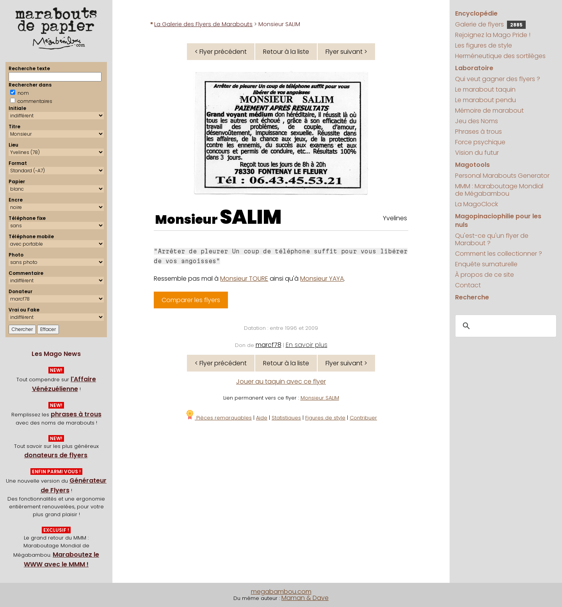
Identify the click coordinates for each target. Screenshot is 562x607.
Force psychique (480, 142)
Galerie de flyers (490, 24)
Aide (261, 417)
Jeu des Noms (476, 121)
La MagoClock (476, 204)
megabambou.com (281, 591)
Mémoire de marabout (489, 110)
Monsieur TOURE (244, 278)
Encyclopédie (476, 13)
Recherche (472, 297)
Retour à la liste (286, 51)
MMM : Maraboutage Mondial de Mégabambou (499, 190)
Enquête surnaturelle (486, 264)
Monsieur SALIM (320, 398)
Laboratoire (474, 68)
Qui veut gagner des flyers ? (497, 78)
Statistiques (286, 417)
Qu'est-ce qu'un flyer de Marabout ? (491, 239)
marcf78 (268, 344)
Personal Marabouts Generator (502, 175)
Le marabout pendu (485, 100)
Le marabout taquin (485, 89)
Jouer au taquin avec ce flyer (281, 381)
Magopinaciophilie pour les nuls (498, 220)
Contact (468, 285)
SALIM (251, 217)
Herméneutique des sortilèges (500, 55)
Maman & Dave (305, 597)
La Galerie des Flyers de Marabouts (203, 24)
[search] (504, 326)
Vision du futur (477, 152)
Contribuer (363, 417)
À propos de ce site (484, 274)
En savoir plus (306, 344)
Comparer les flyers (191, 300)
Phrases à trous (478, 131)
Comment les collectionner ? (498, 253)
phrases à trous (76, 414)
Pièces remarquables (218, 417)
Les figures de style (483, 45)
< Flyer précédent (221, 51)
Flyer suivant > (346, 51)
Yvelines (395, 218)
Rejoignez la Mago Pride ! (492, 34)
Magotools (472, 164)
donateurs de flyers (55, 455)
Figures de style (325, 417)
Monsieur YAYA (322, 278)
